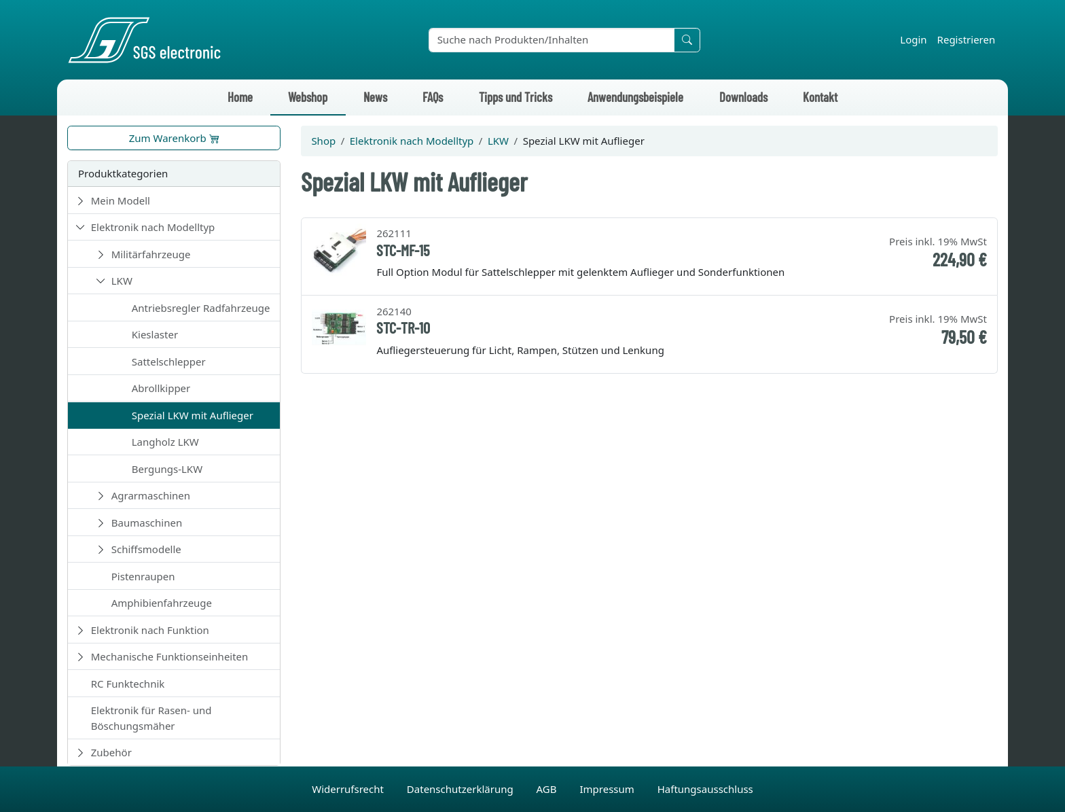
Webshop (307, 97)
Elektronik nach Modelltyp (153, 227)
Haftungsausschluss (705, 789)
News (375, 97)
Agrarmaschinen (150, 495)
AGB (548, 789)
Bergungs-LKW (167, 469)
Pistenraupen (143, 576)
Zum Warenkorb (174, 138)
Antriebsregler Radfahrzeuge (201, 308)
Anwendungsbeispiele (635, 97)
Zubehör (111, 752)
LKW (121, 280)
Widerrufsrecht (349, 789)
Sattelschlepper (169, 361)
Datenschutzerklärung (461, 789)
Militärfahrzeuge (151, 254)
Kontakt (820, 97)
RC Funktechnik (128, 683)
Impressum (607, 789)
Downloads (743, 97)
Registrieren (966, 39)
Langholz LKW (165, 441)
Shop (323, 140)
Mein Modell (120, 200)
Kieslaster (155, 334)
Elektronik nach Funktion (150, 630)
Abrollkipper (161, 388)
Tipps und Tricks (515, 97)
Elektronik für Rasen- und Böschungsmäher (151, 717)
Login (913, 39)
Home (240, 97)
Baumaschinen (146, 522)
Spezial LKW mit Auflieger (192, 415)
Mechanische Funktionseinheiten (170, 656)
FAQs (432, 97)
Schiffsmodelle (146, 549)
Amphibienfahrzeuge (161, 603)
